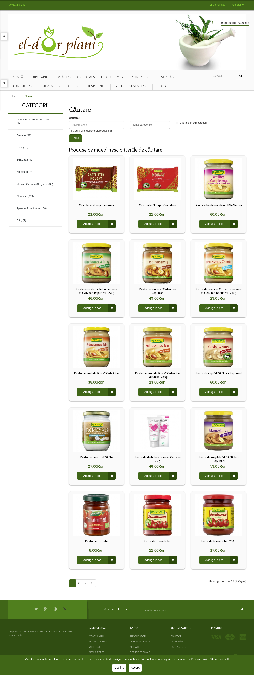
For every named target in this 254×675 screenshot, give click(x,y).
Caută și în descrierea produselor (90, 130)
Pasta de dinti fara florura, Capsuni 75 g (158, 459)
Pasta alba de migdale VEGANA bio (218, 205)
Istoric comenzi (99, 641)
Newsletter (96, 652)
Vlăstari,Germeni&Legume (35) (35, 184)
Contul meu (96, 636)
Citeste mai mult (219, 659)
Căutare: (74, 117)
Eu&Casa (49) (25, 159)
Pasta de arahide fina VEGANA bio (96, 373)
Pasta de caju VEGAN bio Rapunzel (218, 373)
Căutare (29, 96)
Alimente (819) (25, 196)
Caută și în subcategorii (192, 122)
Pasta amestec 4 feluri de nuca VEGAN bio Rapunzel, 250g (96, 291)
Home (14, 96)
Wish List (94, 647)
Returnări (177, 641)
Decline (119, 667)
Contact (176, 636)
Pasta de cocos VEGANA (96, 457)
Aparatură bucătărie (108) (32, 208)
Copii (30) (22, 147)
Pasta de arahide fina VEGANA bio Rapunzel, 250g (157, 375)
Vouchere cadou (140, 641)
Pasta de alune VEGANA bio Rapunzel (157, 291)
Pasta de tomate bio (157, 541)
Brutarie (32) (24, 135)
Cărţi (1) (21, 220)
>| (92, 583)
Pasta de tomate (96, 541)
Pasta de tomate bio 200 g (218, 541)
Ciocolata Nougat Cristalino (157, 205)
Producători (138, 636)
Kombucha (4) (25, 171)
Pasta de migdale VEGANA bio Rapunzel (219, 459)
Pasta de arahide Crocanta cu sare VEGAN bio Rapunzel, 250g (219, 291)
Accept (135, 667)
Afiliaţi (134, 647)
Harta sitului (179, 647)
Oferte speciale (140, 652)
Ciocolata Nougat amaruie (96, 205)
